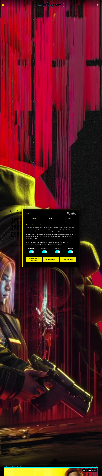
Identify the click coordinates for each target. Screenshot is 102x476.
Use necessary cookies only (34, 259)
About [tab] (69, 218)
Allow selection (51, 259)
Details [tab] (51, 218)
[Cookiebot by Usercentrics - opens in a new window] (68, 213)
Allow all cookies (68, 259)
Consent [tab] (33, 218)
